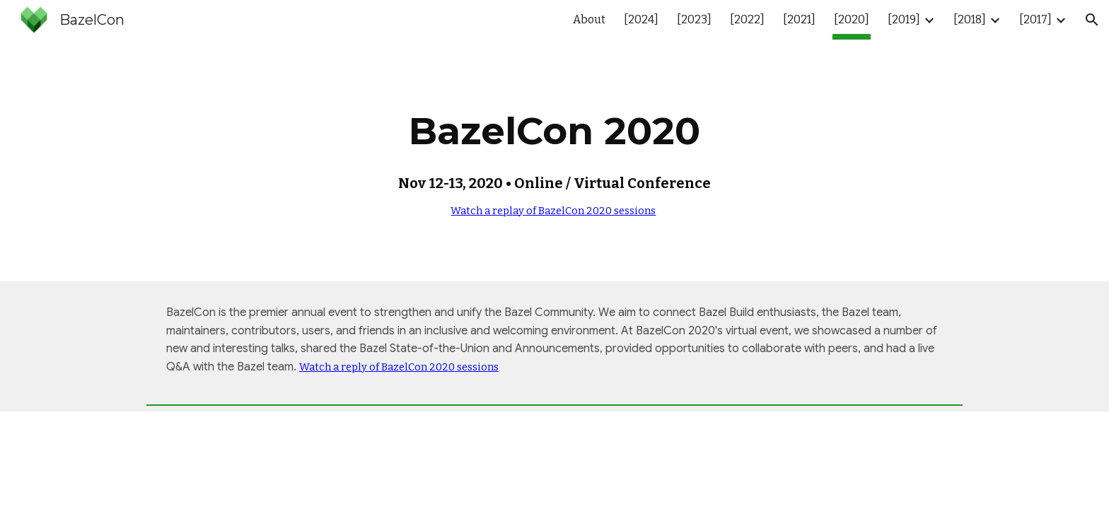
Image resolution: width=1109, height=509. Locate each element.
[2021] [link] (799, 19)
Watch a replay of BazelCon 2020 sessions (553, 210)
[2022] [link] (747, 19)
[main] (554, 160)
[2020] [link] (851, 19)
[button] (1092, 20)
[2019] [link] (904, 19)
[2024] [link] (641, 19)
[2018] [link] (969, 19)
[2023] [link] (694, 19)
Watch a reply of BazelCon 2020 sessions (399, 367)
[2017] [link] (1035, 19)
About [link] (589, 19)
